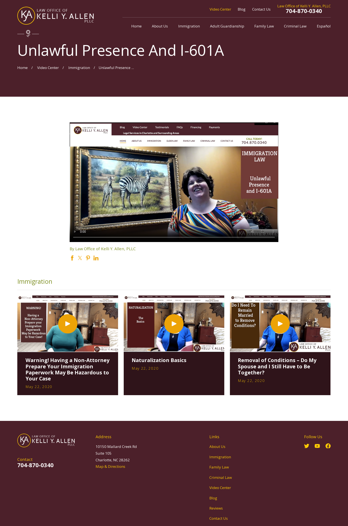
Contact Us (261, 9)
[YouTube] (317, 446)
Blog (241, 9)
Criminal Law (220, 477)
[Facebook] (328, 446)
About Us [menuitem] (160, 26)
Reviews (216, 508)
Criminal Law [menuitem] (295, 26)
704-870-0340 (304, 10)
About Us (217, 446)
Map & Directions (110, 466)
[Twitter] (306, 446)
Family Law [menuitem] (264, 26)
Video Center (220, 9)
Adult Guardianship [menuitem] (227, 26)
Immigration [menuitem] (189, 26)
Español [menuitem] (324, 26)
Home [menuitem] (136, 26)
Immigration (220, 456)
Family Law (219, 467)
